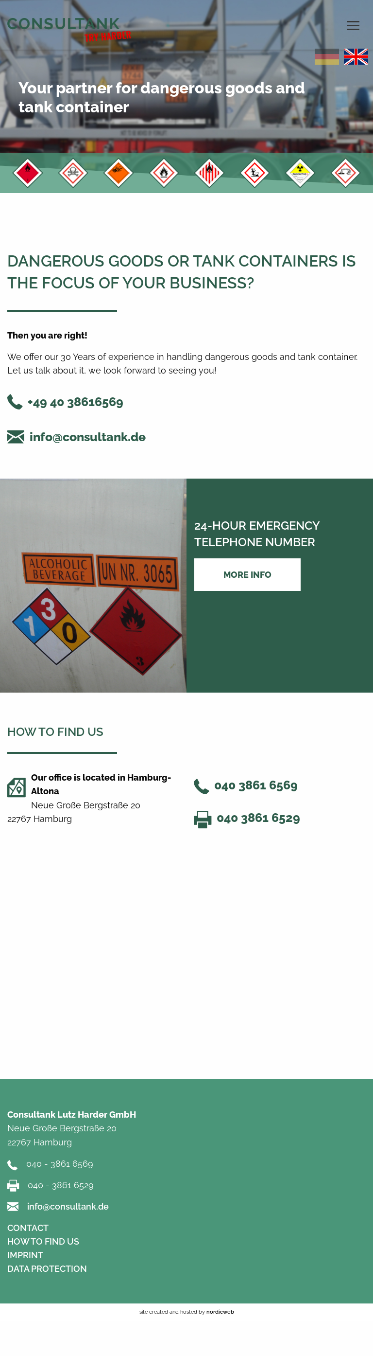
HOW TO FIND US (43, 1241)
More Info (247, 575)
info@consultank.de (88, 436)
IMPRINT (25, 1255)
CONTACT (28, 1228)
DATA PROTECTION (47, 1269)
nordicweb (220, 1312)
